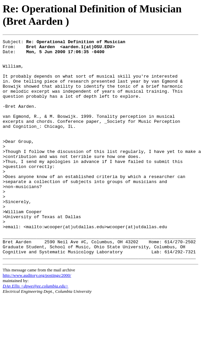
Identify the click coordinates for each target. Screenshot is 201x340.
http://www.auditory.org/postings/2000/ (37, 318)
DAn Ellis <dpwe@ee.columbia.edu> (35, 329)
